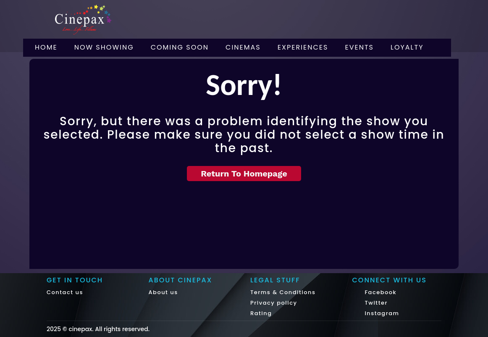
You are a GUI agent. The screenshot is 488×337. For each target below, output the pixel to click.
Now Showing (104, 47)
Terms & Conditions (282, 292)
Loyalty (407, 47)
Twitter (375, 303)
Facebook (380, 292)
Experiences (303, 47)
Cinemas (243, 47)
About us (163, 292)
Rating (261, 313)
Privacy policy (273, 303)
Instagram (381, 313)
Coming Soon (180, 47)
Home (46, 47)
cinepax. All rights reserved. (109, 329)
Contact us (65, 292)
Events (359, 47)
